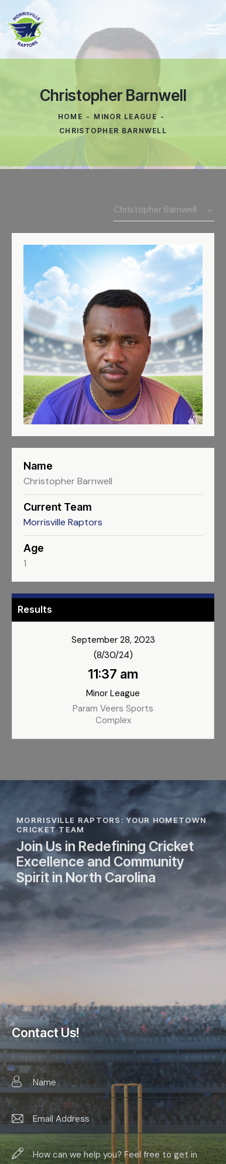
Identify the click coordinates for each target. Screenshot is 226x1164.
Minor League (125, 116)
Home (70, 116)
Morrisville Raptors (62, 522)
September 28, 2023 (113, 640)
